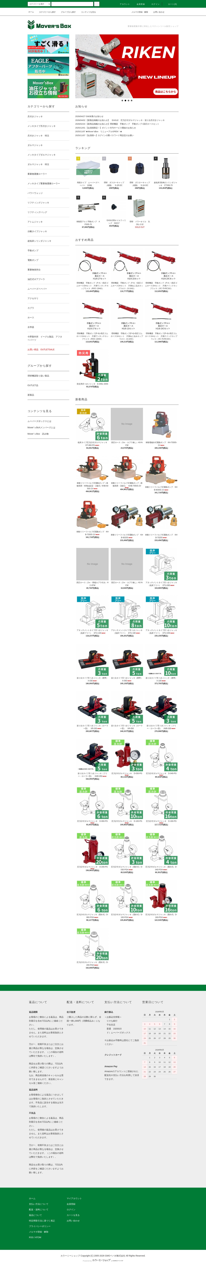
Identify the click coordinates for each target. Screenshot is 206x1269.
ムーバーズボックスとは (39, 421)
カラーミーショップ (70, 1255)
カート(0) (170, 4)
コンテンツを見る (86, 12)
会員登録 (139, 4)
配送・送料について (38, 1209)
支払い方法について (38, 1204)
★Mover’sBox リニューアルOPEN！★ (104, 131)
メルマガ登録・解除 (138, 12)
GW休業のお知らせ (94, 116)
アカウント (123, 4)
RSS (31, 1237)
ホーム (31, 12)
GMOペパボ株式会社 (115, 1255)
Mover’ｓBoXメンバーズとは (41, 427)
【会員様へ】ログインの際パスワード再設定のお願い (110, 135)
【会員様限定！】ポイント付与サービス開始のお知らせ (111, 128)
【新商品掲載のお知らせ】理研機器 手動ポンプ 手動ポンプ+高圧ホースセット (122, 124)
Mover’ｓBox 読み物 (38, 434)
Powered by (103, 1261)
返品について (35, 1215)
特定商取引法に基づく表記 (42, 1220)
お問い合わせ (157, 12)
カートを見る (73, 1215)
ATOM (38, 1237)
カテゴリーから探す (45, 12)
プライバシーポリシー (40, 1226)
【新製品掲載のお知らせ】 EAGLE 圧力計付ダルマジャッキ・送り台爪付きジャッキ (125, 120)
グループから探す (66, 12)
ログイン (154, 4)
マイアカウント (74, 1198)
